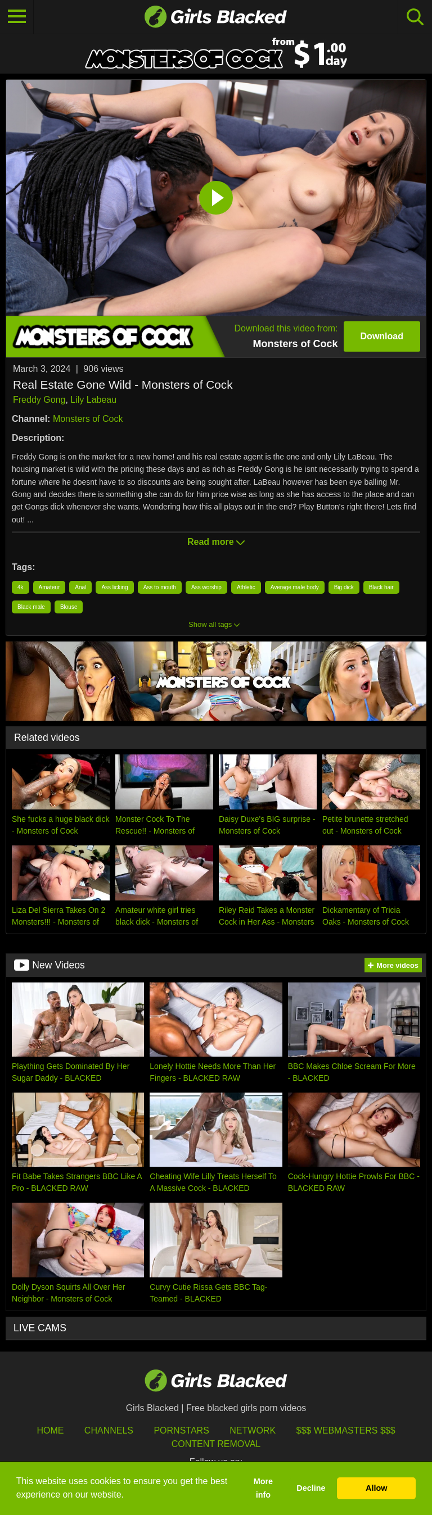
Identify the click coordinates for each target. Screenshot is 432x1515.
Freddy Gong (39, 399)
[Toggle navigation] (17, 17)
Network (253, 1430)
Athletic (246, 587)
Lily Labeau (93, 399)
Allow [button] (376, 1488)
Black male (31, 607)
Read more (216, 542)
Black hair (381, 587)
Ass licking (114, 587)
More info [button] (263, 1488)
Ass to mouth (159, 587)
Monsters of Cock (88, 419)
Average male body (295, 587)
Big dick (344, 587)
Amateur (49, 587)
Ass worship (206, 587)
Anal (80, 587)
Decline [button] (310, 1488)
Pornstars (181, 1430)
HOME (50, 1430)
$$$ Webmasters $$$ (345, 1430)
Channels (108, 1430)
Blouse (69, 607)
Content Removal (216, 1444)
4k (20, 587)
